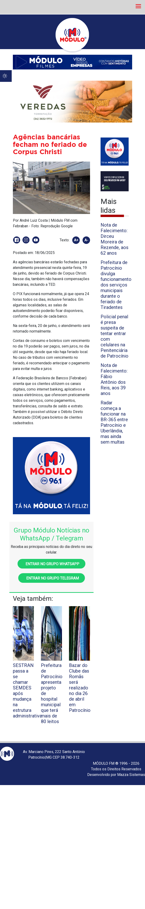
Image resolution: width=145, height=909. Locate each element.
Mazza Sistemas (131, 774)
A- (86, 240)
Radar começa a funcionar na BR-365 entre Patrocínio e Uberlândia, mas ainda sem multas (114, 422)
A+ (76, 240)
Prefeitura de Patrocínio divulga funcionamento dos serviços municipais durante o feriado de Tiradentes (116, 285)
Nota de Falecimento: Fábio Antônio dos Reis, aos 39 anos (114, 379)
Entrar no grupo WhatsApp (51, 564)
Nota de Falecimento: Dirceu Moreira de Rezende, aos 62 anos (114, 239)
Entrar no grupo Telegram (51, 578)
